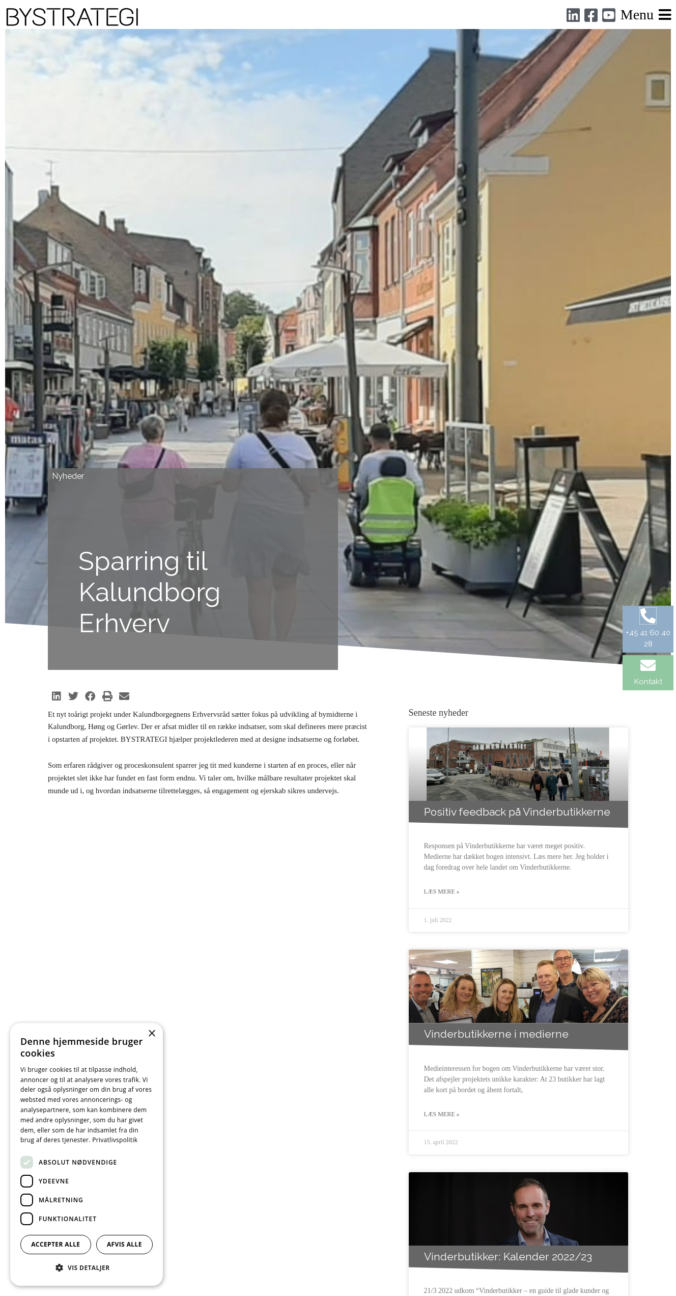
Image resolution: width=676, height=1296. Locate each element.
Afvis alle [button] (124, 1244)
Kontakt (648, 681)
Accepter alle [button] (55, 1244)
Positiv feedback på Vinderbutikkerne (517, 811)
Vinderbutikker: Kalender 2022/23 (508, 1257)
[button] (56, 696)
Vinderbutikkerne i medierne (496, 1034)
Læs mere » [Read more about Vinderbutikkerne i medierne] (442, 1115)
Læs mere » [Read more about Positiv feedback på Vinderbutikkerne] (442, 892)
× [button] (151, 1034)
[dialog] (86, 1154)
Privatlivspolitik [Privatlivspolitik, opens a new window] (114, 1140)
